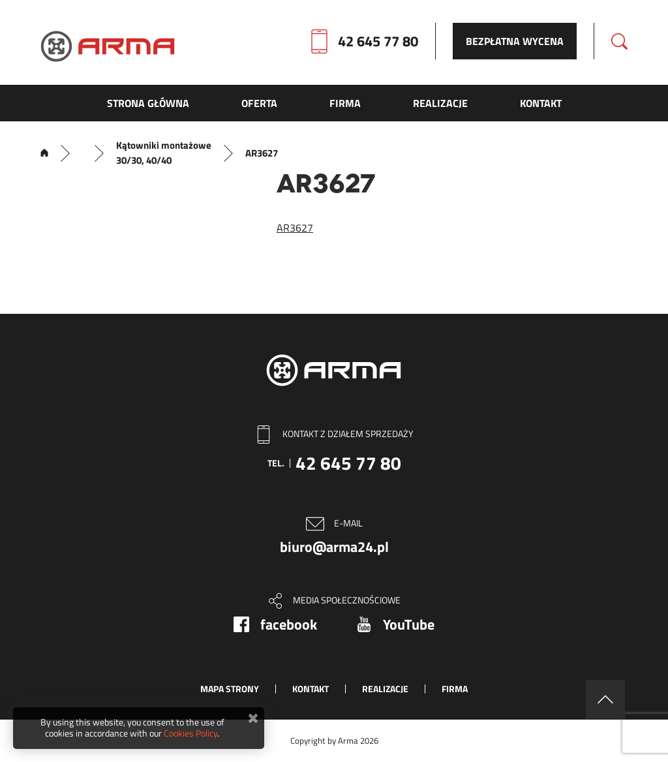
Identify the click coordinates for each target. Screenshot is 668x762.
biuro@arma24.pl (334, 547)
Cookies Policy (190, 733)
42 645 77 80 (378, 41)
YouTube (408, 624)
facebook (288, 624)
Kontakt (310, 688)
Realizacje (385, 688)
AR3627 (295, 228)
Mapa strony (229, 688)
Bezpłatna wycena (515, 41)
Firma (455, 688)
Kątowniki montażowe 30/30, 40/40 (163, 153)
